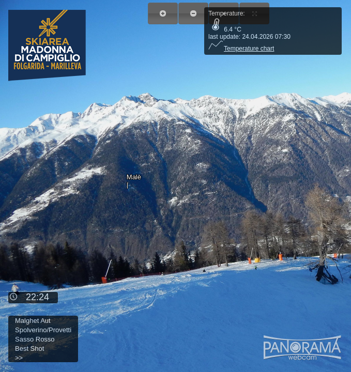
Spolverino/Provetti (43, 330)
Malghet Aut (33, 320)
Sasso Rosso (35, 339)
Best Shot (29, 348)
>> (19, 358)
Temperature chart (241, 48)
